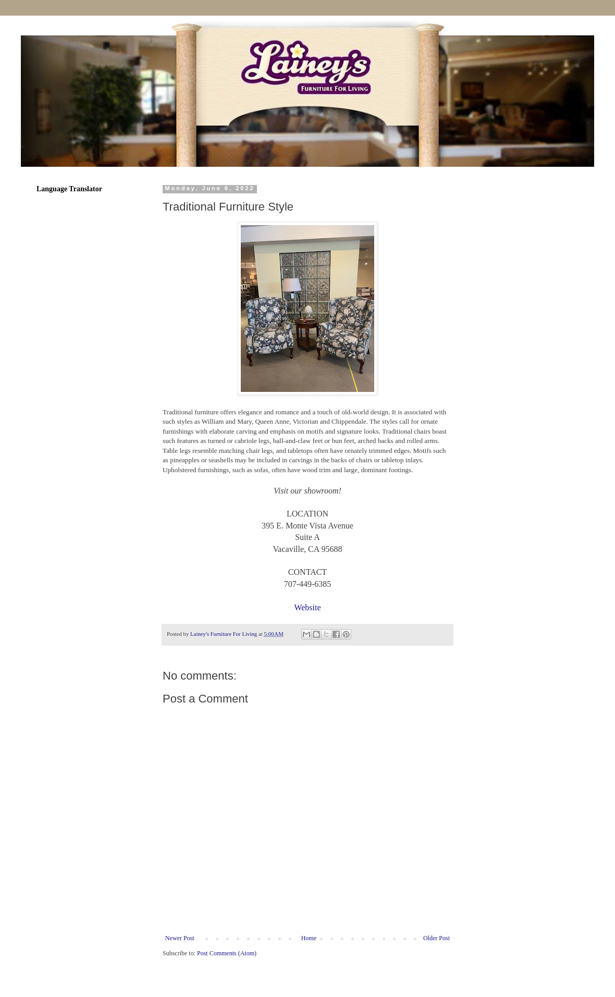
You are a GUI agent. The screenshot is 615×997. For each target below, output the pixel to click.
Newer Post (179, 938)
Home (308, 938)
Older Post (436, 938)
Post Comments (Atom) (226, 953)
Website (307, 607)
